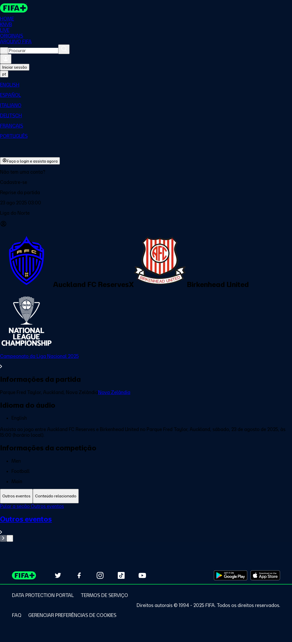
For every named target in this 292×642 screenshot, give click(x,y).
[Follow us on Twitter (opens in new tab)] (58, 575)
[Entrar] (5, 59)
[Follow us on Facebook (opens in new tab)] (79, 575)
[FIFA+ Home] (14, 8)
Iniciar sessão (14, 67)
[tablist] (146, 496)
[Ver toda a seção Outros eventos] (146, 525)
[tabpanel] (146, 522)
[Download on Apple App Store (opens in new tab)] (265, 575)
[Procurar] (64, 49)
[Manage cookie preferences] (72, 615)
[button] (146, 182)
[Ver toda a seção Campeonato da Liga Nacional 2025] (146, 361)
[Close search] (4, 50)
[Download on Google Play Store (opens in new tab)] (231, 575)
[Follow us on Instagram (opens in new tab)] (100, 575)
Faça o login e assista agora (30, 161)
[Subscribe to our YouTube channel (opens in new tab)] (142, 575)
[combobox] (33, 51)
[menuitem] (146, 85)
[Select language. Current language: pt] (4, 74)
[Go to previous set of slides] (3, 538)
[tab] (16, 496)
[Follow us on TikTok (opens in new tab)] (121, 575)
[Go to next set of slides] (10, 538)
